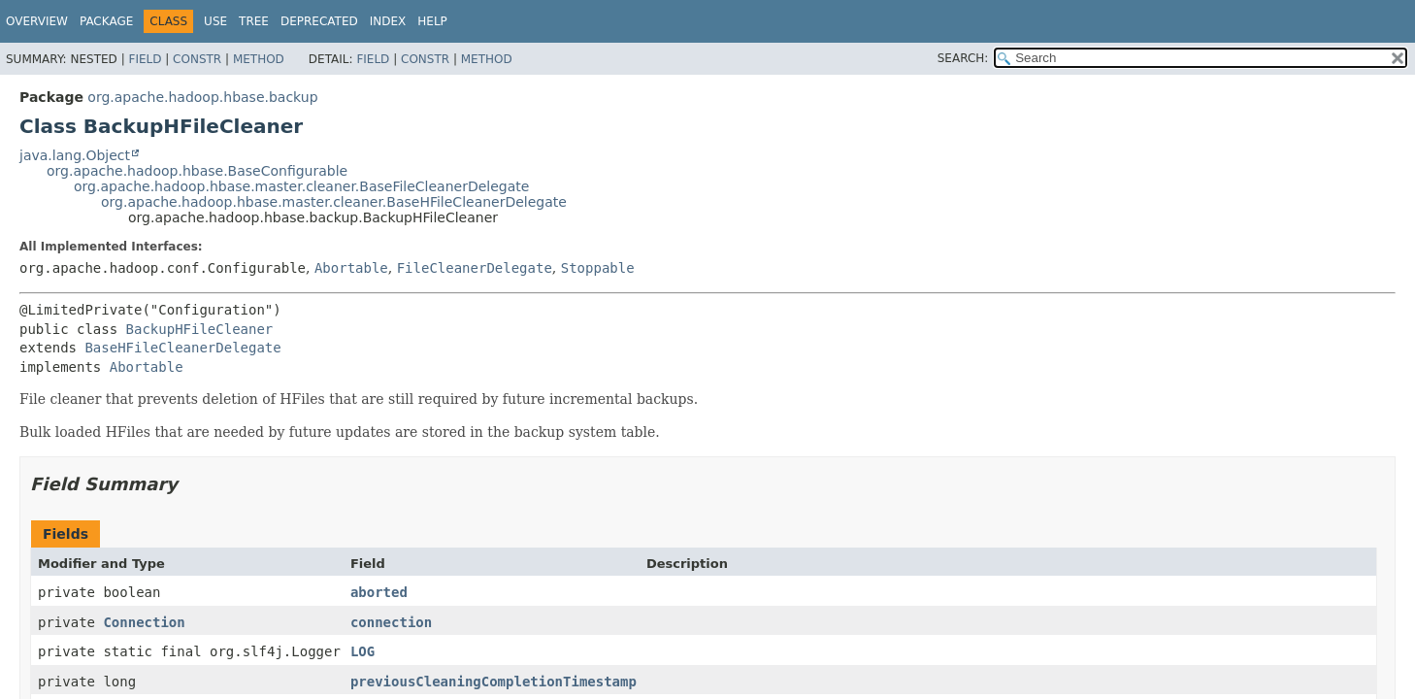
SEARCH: (963, 58)
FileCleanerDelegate (474, 268)
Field (144, 59)
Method (258, 59)
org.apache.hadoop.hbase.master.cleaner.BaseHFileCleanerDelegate (334, 202)
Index (388, 21)
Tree (254, 21)
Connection (143, 622)
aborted (379, 592)
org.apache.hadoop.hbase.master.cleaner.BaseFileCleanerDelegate (301, 186)
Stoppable (598, 268)
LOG (362, 651)
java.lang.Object (74, 155)
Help (432, 21)
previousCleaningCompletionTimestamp (493, 681)
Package (106, 21)
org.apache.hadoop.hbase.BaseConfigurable (197, 171)
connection (391, 622)
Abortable (351, 268)
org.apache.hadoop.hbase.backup (202, 97)
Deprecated (319, 21)
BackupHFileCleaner (200, 329)
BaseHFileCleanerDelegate (182, 347)
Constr (197, 59)
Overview (37, 21)
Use (215, 21)
